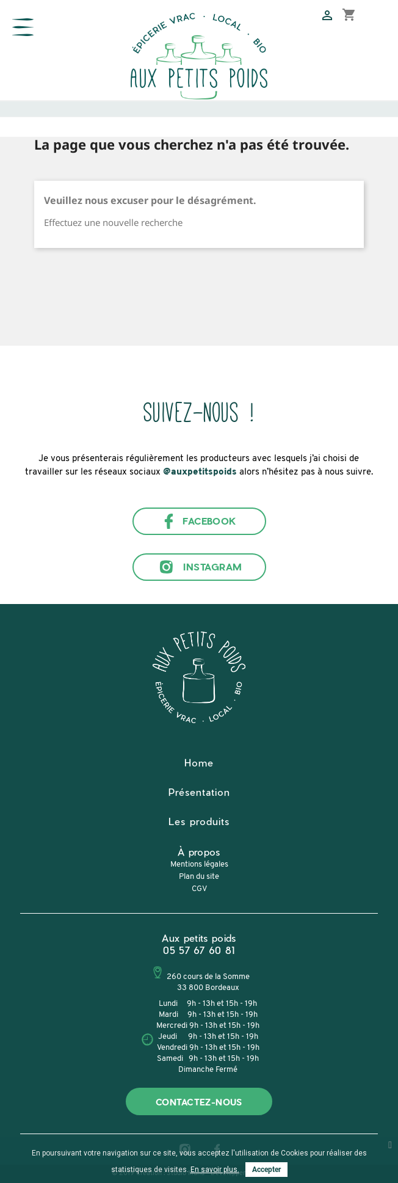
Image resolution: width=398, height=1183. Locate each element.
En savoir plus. (214, 1169)
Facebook (199, 521)
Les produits (199, 821)
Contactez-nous (199, 1102)
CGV (199, 889)
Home (199, 762)
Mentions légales (199, 864)
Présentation (199, 792)
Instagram (199, 567)
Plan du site (199, 877)
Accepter (266, 1169)
